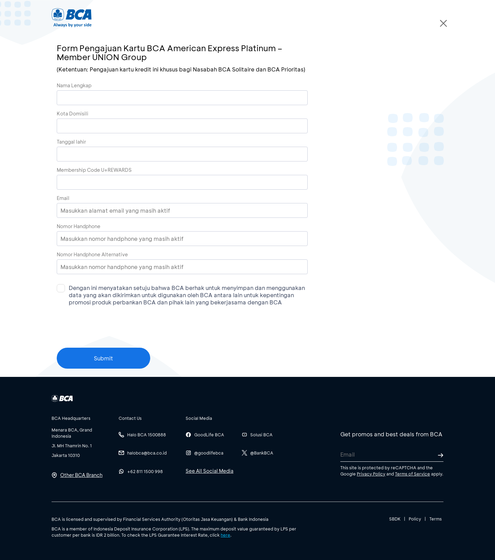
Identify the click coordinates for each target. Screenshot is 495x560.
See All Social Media (209, 471)
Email (63, 198)
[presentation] (109, 334)
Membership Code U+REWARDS (94, 170)
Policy (415, 519)
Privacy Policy (371, 474)
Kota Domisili (72, 113)
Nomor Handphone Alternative (92, 254)
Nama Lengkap (74, 85)
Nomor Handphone (78, 226)
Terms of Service (412, 474)
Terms (435, 519)
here (225, 535)
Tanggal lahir (71, 141)
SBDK (394, 519)
